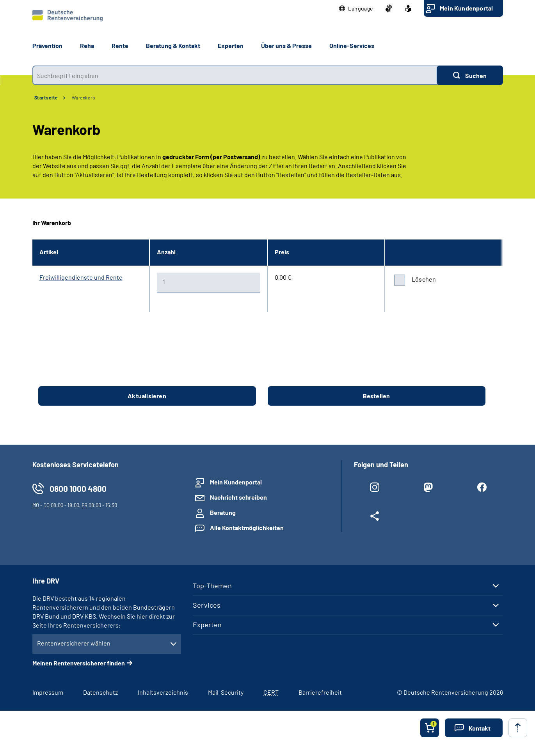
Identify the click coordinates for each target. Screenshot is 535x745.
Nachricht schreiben (238, 497)
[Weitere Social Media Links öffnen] (375, 517)
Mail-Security (226, 692)
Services (206, 604)
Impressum (47, 692)
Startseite (46, 97)
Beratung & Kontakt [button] (173, 45)
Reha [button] (87, 45)
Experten (207, 624)
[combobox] (234, 75)
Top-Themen (212, 585)
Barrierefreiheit (320, 692)
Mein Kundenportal (466, 8)
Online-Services (351, 45)
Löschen (424, 279)
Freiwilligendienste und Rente (81, 277)
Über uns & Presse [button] (286, 45)
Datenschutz (100, 692)
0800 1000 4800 (78, 488)
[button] (356, 8)
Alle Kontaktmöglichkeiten (247, 527)
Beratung (223, 512)
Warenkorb (84, 97)
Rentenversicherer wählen (73, 643)
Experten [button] (231, 45)
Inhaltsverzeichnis (163, 692)
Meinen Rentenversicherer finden (78, 663)
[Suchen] (470, 75)
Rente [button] (120, 45)
